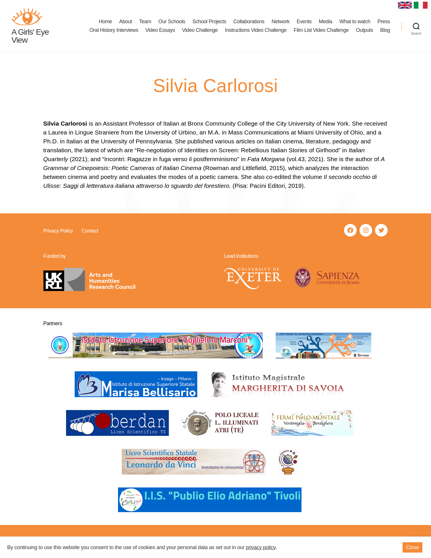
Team (145, 22)
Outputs (364, 30)
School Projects (209, 22)
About (125, 22)
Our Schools (172, 22)
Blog (385, 30)
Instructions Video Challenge (256, 30)
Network (281, 22)
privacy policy (261, 547)
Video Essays (160, 30)
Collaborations (248, 22)
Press (383, 22)
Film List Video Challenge (321, 30)
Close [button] (412, 547)
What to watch (354, 22)
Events (304, 22)
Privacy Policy (58, 231)
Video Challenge (200, 30)
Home (105, 22)
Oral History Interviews (114, 30)
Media (325, 22)
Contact (89, 231)
